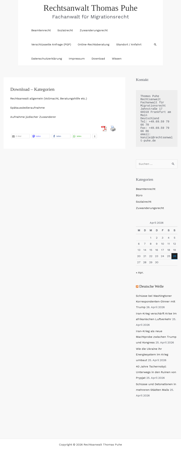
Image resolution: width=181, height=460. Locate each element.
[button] (155, 44)
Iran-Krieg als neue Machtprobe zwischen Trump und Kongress (156, 336)
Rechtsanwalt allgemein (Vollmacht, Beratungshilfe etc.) (48, 98)
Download (95, 58)
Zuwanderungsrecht (91, 30)
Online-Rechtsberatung (92, 44)
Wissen (112, 58)
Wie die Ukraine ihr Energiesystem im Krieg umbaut (152, 354)
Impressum (75, 58)
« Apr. (140, 272)
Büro (139, 195)
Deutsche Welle (151, 286)
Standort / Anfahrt (125, 44)
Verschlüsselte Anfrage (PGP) (50, 44)
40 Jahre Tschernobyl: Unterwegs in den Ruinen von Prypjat (156, 372)
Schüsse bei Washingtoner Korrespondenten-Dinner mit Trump (155, 301)
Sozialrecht (63, 30)
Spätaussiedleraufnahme (27, 107)
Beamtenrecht (40, 30)
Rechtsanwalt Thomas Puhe (90, 8)
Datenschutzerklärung (46, 58)
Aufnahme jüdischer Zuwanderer (33, 117)
